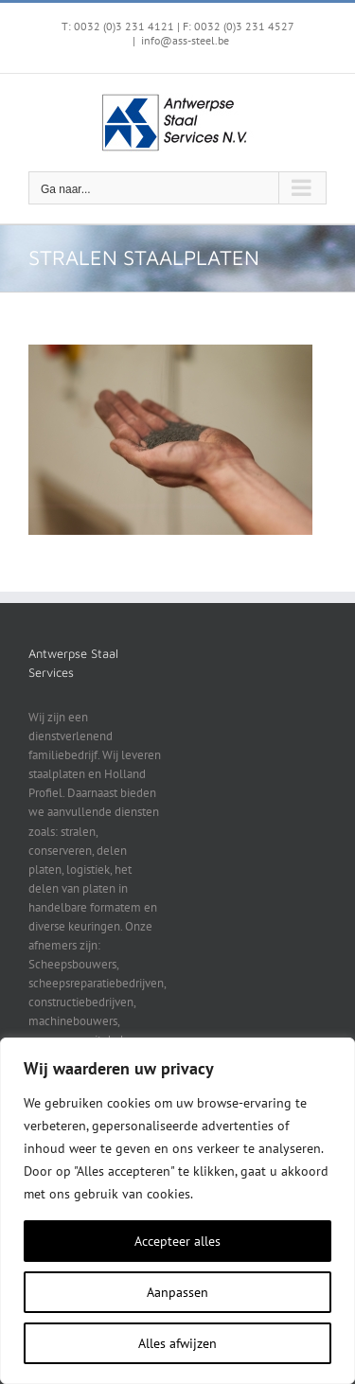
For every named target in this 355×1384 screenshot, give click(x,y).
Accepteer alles (177, 1241)
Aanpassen (177, 1292)
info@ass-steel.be (185, 40)
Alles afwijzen (177, 1343)
